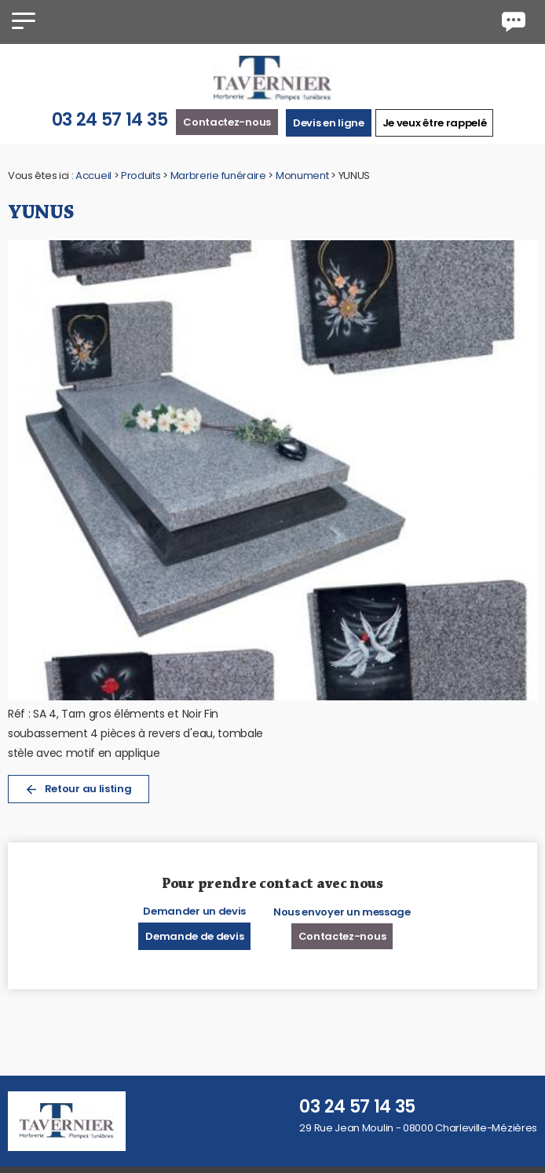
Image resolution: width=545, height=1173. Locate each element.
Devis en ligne (328, 122)
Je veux (434, 122)
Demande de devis (194, 936)
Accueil (93, 175)
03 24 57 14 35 (110, 120)
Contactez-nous (227, 122)
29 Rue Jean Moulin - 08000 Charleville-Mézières (418, 1127)
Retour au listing (78, 788)
